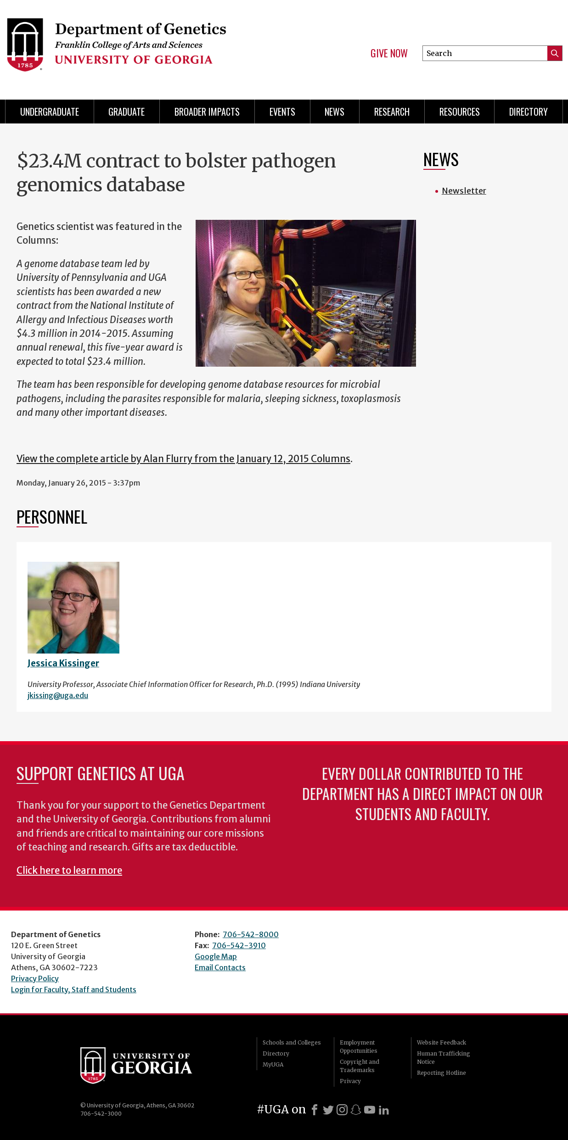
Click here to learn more (69, 871)
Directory (528, 111)
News (334, 111)
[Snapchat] (355, 1109)
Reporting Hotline (441, 1072)
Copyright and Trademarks (359, 1065)
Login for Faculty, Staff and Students (73, 989)
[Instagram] (342, 1109)
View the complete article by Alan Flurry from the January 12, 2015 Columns (183, 459)
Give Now (389, 53)
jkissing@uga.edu (58, 695)
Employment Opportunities (358, 1046)
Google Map (216, 956)
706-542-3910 (239, 945)
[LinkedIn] (383, 1109)
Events (282, 111)
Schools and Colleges (292, 1042)
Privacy (350, 1081)
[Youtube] (369, 1109)
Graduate (126, 111)
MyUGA (273, 1064)
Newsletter (464, 190)
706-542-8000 (251, 934)
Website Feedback (441, 1042)
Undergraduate (49, 111)
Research (392, 111)
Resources (459, 111)
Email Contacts (220, 967)
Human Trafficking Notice (443, 1057)
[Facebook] (314, 1109)
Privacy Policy (35, 978)
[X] (328, 1109)
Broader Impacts (207, 111)
